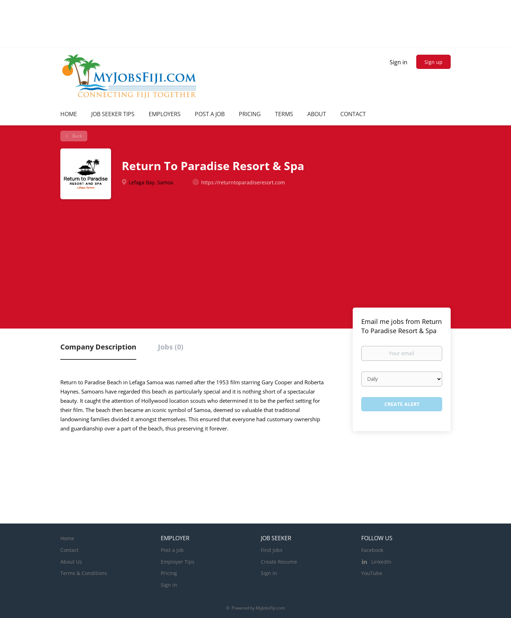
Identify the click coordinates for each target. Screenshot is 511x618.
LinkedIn (381, 561)
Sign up (433, 62)
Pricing (169, 573)
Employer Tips (177, 561)
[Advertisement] (255, 252)
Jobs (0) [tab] (170, 347)
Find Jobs (271, 550)
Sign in (398, 62)
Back (76, 136)
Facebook (372, 550)
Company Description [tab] (98, 347)
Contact (69, 550)
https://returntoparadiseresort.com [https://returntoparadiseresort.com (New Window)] (243, 182)
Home (67, 538)
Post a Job (172, 550)
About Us (71, 561)
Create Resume (279, 561)
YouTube (371, 573)
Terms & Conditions (83, 573)
